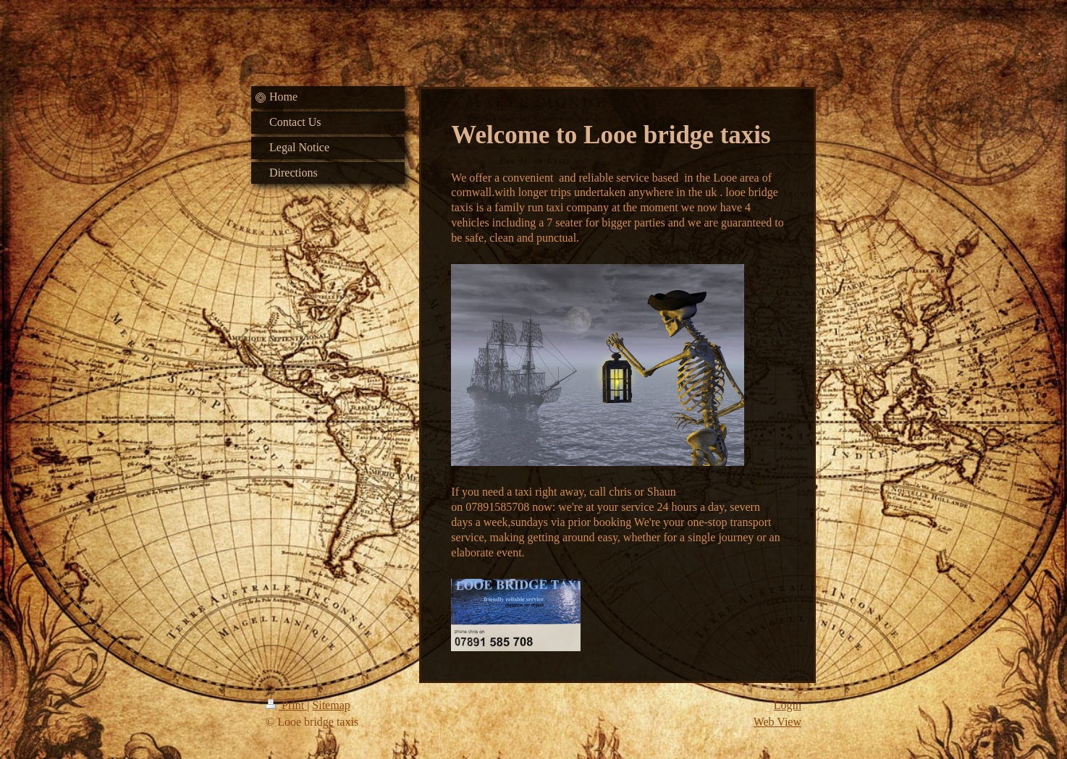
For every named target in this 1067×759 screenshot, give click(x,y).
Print (286, 705)
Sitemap (331, 705)
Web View (777, 722)
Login (787, 705)
